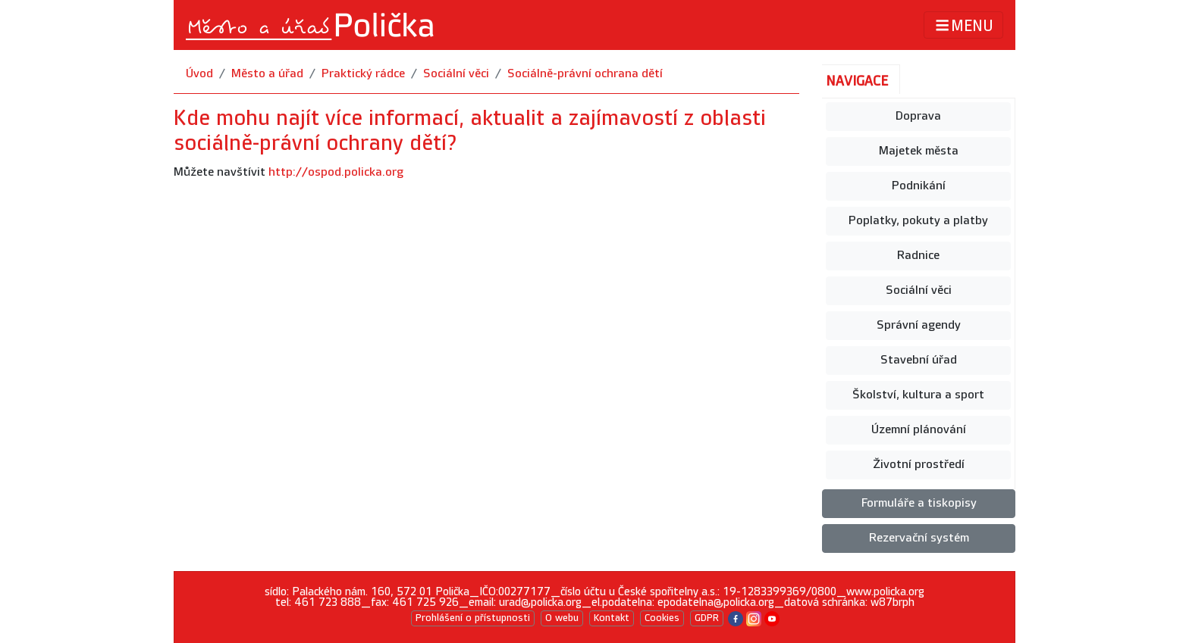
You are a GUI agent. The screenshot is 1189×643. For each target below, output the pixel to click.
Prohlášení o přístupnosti (473, 618)
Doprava (918, 116)
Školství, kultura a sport (918, 395)
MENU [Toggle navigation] (963, 25)
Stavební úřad (918, 360)
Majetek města (918, 151)
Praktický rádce (363, 74)
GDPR (707, 618)
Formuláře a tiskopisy (919, 503)
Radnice (918, 255)
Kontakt (611, 618)
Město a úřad (267, 74)
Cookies (662, 618)
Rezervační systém (919, 538)
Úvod (199, 74)
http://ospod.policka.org (335, 172)
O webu (562, 618)
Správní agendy (919, 325)
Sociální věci (456, 74)
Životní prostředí (919, 464)
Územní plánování (918, 430)
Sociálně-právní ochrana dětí (585, 74)
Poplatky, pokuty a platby (918, 221)
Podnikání (919, 186)
